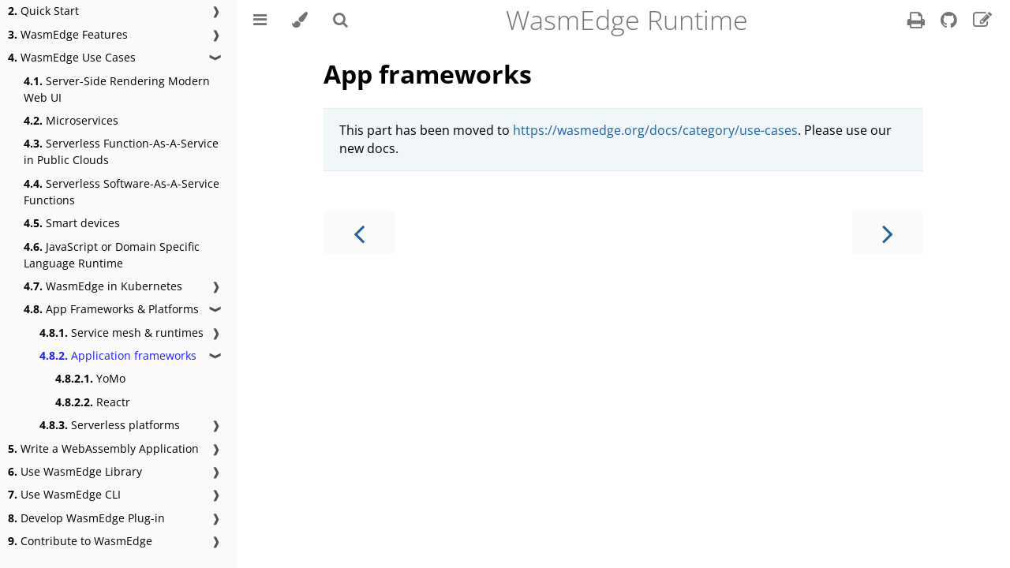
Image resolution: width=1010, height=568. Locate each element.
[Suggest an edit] (982, 22)
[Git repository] (950, 22)
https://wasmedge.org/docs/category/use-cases (655, 130)
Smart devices (72, 222)
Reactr (92, 401)
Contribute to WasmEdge (80, 540)
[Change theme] (299, 19)
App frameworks (428, 74)
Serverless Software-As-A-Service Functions (121, 191)
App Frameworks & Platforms (111, 308)
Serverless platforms (109, 424)
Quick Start (43, 10)
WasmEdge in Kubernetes (103, 285)
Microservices (71, 120)
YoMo (90, 378)
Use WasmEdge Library (75, 471)
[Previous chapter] (359, 232)
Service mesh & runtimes (121, 332)
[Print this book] (917, 22)
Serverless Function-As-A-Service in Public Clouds (121, 151)
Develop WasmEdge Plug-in (86, 517)
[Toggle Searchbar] (340, 19)
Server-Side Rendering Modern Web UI (117, 89)
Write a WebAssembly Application (103, 448)
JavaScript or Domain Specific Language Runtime (112, 255)
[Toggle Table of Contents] (260, 19)
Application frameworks (117, 355)
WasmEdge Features (68, 34)
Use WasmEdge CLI (64, 494)
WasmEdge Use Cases (72, 57)
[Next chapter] (887, 232)
